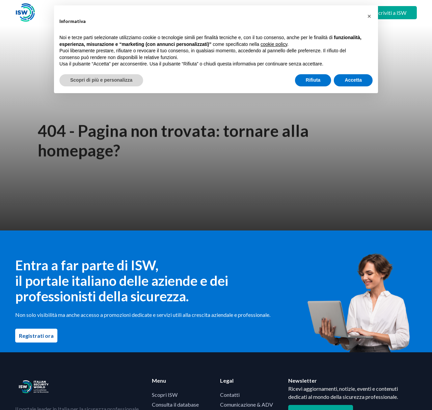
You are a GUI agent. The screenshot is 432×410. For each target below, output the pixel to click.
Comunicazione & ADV (246, 404)
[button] (369, 16)
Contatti (230, 394)
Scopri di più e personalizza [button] (101, 80)
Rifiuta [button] (313, 80)
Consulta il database (175, 404)
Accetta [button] (353, 80)
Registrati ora (38, 335)
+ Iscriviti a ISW (388, 12)
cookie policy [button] (274, 44)
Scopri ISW (165, 394)
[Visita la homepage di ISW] (25, 13)
